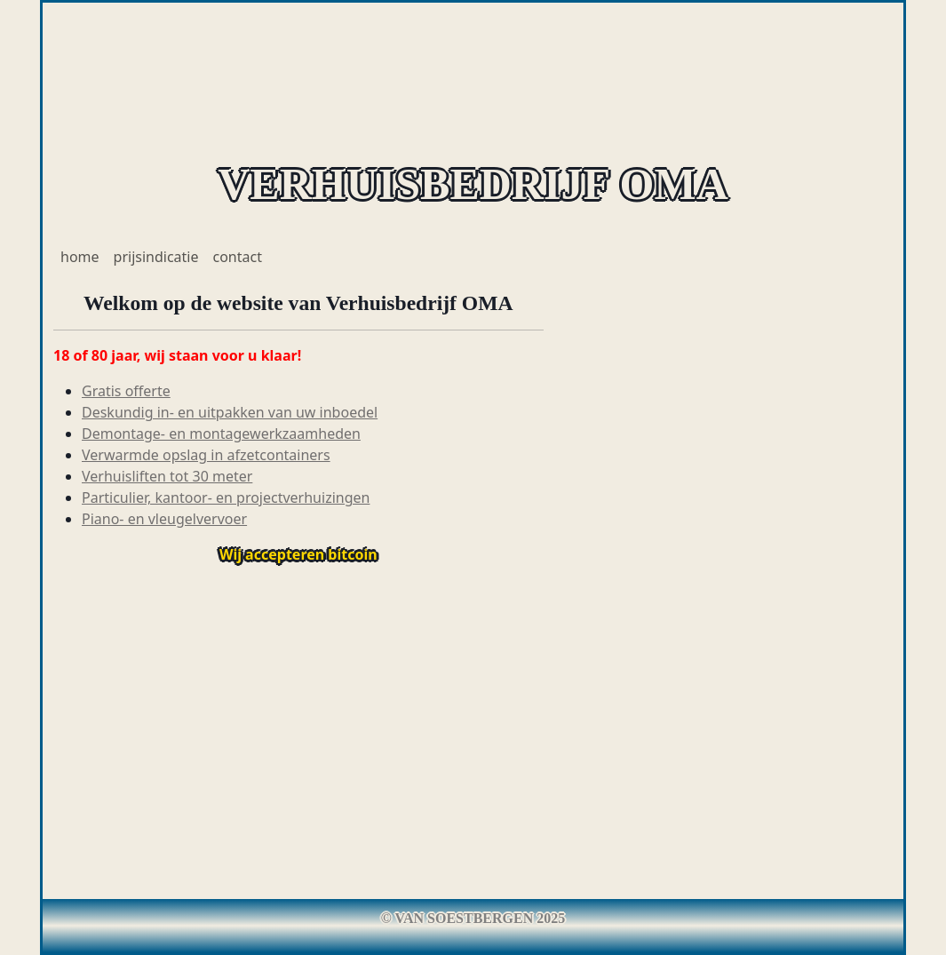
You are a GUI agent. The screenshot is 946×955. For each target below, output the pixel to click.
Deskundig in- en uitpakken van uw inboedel (230, 412)
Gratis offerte (126, 391)
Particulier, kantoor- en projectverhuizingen (226, 497)
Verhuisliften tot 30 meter (167, 476)
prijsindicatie (156, 257)
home (79, 257)
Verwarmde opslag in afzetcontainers (206, 455)
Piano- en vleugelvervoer (164, 519)
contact (237, 257)
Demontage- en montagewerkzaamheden (221, 433)
